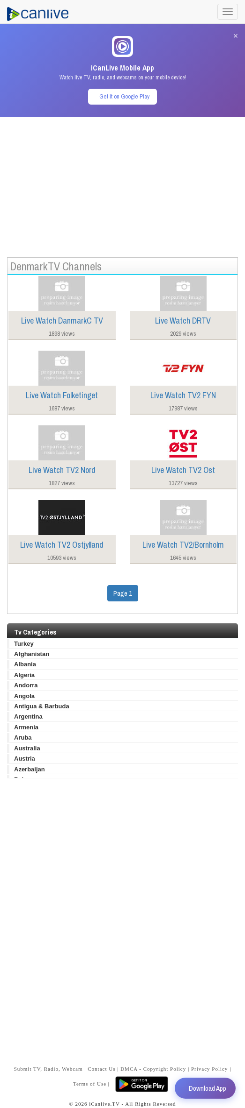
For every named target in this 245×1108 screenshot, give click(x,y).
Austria (24, 758)
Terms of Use (89, 1084)
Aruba (23, 737)
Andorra (26, 685)
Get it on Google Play (124, 96)
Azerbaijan (29, 769)
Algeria (24, 674)
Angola (24, 695)
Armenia (26, 727)
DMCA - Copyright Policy (153, 1069)
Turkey (24, 643)
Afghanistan (31, 653)
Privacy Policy (209, 1069)
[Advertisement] (122, 182)
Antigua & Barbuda (41, 706)
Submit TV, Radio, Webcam (48, 1069)
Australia (27, 748)
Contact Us (101, 1069)
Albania (25, 664)
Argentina (28, 716)
